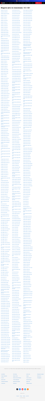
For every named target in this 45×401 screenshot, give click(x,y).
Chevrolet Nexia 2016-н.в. (15, 46)
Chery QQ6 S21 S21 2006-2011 (5, 220)
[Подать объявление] (38, 3)
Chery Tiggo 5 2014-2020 (4, 235)
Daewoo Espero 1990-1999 (16, 344)
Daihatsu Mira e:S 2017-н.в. (27, 133)
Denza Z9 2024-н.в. (26, 204)
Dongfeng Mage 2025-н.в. (26, 328)
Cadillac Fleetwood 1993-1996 (5, 59)
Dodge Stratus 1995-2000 (26, 281)
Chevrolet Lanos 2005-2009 (16, 27)
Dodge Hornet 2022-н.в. (26, 252)
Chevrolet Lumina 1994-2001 (16, 30)
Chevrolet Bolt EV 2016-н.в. (4, 308)
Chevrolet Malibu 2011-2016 (16, 37)
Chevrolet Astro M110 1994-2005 (5, 287)
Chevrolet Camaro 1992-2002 (5, 311)
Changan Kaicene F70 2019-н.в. (5, 140)
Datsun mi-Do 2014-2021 (26, 192)
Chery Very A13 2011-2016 (4, 275)
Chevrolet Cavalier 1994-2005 (5, 325)
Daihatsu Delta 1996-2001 (26, 92)
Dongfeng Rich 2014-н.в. (26, 333)
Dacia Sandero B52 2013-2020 (16, 324)
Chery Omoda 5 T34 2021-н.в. (5, 214)
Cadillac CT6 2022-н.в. (4, 22)
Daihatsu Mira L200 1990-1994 (27, 118)
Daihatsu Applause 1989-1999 (27, 42)
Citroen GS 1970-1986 (15, 280)
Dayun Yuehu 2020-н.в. (26, 196)
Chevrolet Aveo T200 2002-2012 (5, 294)
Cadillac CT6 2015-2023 (4, 20)
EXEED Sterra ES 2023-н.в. (27, 355)
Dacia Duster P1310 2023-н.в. (16, 317)
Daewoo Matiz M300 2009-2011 (27, 15)
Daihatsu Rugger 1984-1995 (27, 161)
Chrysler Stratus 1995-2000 (16, 191)
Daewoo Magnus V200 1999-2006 (28, 10)
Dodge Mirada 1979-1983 (26, 260)
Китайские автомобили (4, 381)
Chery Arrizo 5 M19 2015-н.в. (5, 185)
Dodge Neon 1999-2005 (26, 264)
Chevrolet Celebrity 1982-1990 (5, 327)
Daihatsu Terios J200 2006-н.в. (27, 182)
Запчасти (2, 377)
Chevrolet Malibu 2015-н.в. (15, 39)
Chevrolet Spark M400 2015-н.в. (16, 76)
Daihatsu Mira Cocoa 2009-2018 (27, 113)
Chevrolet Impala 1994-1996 (16, 20)
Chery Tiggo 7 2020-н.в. (4, 239)
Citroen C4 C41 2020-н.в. (15, 246)
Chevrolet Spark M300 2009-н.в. (16, 74)
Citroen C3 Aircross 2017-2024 (16, 237)
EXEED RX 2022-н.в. (26, 353)
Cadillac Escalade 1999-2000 (5, 45)
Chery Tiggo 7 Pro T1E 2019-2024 (5, 249)
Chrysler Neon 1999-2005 (15, 170)
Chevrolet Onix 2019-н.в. (15, 51)
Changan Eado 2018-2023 (4, 130)
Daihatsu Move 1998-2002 (26, 136)
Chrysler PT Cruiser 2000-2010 (16, 177)
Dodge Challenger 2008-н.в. (27, 226)
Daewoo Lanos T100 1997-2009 (16, 356)
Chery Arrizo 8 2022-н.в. (4, 194)
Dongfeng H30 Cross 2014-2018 (27, 323)
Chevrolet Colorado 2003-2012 (5, 332)
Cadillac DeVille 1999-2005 (4, 34)
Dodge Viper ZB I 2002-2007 (27, 286)
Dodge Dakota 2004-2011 (26, 236)
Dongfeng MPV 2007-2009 (27, 326)
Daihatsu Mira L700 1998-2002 (27, 125)
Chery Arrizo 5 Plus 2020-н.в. (5, 187)
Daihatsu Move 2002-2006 (26, 138)
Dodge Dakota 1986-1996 (26, 233)
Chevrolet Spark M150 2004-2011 (16, 71)
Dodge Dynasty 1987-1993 (27, 245)
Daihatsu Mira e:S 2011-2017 (27, 131)
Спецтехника (3, 383)
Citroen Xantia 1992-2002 (15, 302)
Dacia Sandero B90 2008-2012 (16, 326)
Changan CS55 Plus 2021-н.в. (5, 95)
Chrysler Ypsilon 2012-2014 (16, 213)
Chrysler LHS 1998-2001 (15, 165)
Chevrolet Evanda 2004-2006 (16, 13)
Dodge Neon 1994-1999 (26, 262)
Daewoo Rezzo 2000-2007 (27, 25)
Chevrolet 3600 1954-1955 (4, 282)
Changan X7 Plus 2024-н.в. (4, 174)
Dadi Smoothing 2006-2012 (16, 339)
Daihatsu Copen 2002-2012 (27, 82)
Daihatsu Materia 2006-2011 (27, 108)
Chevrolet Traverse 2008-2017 (16, 122)
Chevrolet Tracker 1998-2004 (16, 108)
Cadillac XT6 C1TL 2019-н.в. (5, 78)
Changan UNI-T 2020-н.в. (4, 167)
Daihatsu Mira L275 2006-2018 (27, 122)
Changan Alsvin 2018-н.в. (4, 81)
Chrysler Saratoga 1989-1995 (16, 182)
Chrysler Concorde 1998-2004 (16, 146)
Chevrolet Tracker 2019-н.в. (16, 111)
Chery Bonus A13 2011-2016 (5, 199)
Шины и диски (3, 379)
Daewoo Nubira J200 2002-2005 (27, 20)
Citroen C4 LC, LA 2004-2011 (16, 249)
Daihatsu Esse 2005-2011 (26, 94)
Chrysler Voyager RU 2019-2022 (16, 211)
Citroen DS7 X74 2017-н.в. (15, 277)
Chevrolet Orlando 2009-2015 (16, 54)
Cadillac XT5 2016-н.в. (4, 76)
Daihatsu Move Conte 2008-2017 (27, 149)
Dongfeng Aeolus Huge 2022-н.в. (27, 300)
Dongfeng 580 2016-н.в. (26, 288)
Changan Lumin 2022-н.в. (4, 146)
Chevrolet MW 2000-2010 (15, 34)
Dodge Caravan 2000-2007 (27, 224)
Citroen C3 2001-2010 (15, 232)
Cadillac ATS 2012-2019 (4, 10)
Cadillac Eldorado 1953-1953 (5, 40)
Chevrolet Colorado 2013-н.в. (5, 334)
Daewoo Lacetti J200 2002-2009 (16, 353)
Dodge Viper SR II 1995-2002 (27, 284)
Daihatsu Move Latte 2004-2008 (27, 151)
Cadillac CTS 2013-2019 (4, 27)
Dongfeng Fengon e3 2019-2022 (27, 321)
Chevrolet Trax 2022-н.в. (15, 125)
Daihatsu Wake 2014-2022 (26, 189)
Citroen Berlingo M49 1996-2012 (16, 220)
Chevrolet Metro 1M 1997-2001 (16, 42)
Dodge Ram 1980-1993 (26, 269)
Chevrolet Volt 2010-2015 (15, 132)
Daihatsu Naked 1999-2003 (27, 153)
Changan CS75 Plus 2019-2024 (5, 100)
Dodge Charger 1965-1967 (27, 228)
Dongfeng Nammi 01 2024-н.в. (27, 330)
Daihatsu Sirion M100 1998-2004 (27, 163)
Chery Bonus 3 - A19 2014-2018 (5, 197)
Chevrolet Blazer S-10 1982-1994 (5, 303)
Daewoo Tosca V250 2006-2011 (27, 32)
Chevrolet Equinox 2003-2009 (5, 358)
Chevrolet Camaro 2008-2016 (5, 313)
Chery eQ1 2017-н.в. (4, 277)
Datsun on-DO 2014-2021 (26, 194)
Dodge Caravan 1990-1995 (27, 221)
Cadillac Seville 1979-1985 (4, 69)
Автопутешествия (28, 379)
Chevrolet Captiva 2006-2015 (5, 320)
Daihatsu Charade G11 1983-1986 (28, 73)
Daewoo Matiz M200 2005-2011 (27, 13)
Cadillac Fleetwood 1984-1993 (5, 57)
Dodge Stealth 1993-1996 (26, 279)
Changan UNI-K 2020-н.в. (4, 164)
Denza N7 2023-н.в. (26, 199)
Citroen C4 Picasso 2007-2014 (16, 251)
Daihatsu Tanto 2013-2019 (26, 175)
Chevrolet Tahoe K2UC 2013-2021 (16, 104)
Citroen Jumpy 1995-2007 (15, 290)
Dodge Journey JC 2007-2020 (27, 257)
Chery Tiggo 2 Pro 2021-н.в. (5, 225)
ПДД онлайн (28, 381)
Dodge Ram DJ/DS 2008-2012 (27, 272)
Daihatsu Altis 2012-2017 (26, 39)
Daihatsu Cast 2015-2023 (26, 69)
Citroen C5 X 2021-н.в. (15, 260)
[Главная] (3, 3)
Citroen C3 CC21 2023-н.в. (16, 239)
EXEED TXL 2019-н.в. (26, 360)
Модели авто (22, 393)
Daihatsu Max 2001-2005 (26, 110)
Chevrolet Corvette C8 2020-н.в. (5, 346)
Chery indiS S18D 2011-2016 (5, 280)
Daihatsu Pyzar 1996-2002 (27, 156)
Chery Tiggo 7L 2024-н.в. (4, 253)
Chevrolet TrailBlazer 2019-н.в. (16, 113)
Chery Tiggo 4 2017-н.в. (4, 232)
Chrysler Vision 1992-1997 (15, 201)
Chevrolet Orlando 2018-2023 (16, 56)
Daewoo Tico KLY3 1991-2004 (27, 30)
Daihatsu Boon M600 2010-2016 (27, 65)
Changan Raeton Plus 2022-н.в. (5, 162)
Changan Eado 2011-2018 (4, 128)
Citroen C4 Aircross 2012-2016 (16, 242)
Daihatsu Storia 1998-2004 (27, 168)
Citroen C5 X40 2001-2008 (15, 262)
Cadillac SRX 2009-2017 (4, 66)
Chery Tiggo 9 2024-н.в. (4, 270)
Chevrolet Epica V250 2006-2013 (5, 356)
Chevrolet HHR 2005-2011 (15, 18)
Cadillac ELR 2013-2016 (4, 38)
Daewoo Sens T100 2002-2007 (27, 27)
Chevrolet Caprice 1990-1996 (5, 318)
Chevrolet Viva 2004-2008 (15, 130)
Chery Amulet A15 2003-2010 (5, 182)
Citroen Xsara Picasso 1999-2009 (16, 305)
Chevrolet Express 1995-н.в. (16, 15)
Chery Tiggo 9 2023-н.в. (4, 268)
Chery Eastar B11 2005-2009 (5, 205)
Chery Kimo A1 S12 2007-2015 (5, 210)
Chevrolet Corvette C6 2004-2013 (5, 342)
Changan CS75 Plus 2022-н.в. (5, 102)
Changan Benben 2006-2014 (5, 83)
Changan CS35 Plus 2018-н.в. (5, 90)
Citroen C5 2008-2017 (15, 257)
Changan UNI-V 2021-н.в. (4, 169)
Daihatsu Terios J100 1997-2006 (27, 180)
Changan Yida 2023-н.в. (4, 176)
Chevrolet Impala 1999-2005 (16, 22)
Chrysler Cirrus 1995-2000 (15, 142)
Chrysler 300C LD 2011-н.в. (16, 137)
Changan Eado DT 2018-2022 (5, 133)
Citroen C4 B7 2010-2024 (15, 244)
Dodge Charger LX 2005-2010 (27, 231)
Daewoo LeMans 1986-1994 (16, 358)
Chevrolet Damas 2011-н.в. (4, 353)
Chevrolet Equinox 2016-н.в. (5, 361)
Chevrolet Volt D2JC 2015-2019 (16, 134)
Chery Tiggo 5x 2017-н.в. (4, 237)
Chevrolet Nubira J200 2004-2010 (16, 49)
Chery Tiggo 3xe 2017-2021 (4, 230)
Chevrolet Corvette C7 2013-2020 (5, 344)
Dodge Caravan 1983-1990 (27, 219)
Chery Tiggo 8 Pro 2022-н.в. (5, 258)
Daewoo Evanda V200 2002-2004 (16, 346)
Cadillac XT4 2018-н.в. (4, 74)
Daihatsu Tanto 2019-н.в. (26, 177)
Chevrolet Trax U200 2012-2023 (16, 127)
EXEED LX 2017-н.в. (26, 351)
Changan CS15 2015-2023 (4, 86)
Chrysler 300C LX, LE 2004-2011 (16, 139)
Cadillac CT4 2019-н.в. (4, 15)
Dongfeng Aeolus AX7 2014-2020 (27, 291)
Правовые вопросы (29, 383)
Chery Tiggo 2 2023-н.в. (4, 223)
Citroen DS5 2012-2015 (15, 275)
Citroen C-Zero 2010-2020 (15, 225)
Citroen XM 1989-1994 (15, 300)
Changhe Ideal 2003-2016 (4, 180)
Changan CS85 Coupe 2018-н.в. (5, 105)
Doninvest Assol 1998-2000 (27, 343)
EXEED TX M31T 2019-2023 (27, 358)
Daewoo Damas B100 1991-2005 (16, 341)
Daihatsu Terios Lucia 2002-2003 (27, 185)
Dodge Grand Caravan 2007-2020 (28, 250)
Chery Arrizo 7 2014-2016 (4, 192)
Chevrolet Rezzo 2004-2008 (16, 58)
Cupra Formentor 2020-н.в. (16, 309)
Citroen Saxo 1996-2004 (15, 297)
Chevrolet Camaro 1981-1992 (5, 310)
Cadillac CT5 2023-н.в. (4, 18)
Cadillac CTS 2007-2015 (4, 25)
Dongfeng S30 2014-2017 (26, 339)
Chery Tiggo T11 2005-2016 (5, 272)
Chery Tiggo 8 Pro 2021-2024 (5, 256)
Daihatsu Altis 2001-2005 (26, 37)
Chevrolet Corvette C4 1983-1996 (5, 339)
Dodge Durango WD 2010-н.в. (27, 243)
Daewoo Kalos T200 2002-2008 (16, 351)
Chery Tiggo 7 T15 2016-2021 (5, 251)
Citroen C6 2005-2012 (15, 264)
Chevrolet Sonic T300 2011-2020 (16, 69)
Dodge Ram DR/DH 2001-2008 (27, 274)
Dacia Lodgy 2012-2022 (15, 319)
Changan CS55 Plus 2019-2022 (5, 93)
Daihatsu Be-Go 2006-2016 (27, 59)
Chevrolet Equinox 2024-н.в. (16, 10)
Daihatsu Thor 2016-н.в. (26, 187)
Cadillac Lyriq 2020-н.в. (4, 62)
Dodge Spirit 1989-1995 (26, 276)
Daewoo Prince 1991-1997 (27, 22)
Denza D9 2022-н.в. (26, 197)
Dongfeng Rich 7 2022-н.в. (27, 335)
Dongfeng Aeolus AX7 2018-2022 (27, 293)
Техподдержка (39, 377)
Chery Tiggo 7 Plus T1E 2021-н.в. (5, 242)
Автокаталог (15, 383)
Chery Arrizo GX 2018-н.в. (4, 196)
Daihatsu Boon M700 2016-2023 (27, 67)
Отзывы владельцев (16, 379)
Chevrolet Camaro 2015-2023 (5, 315)
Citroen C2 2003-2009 (15, 230)
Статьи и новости (28, 377)
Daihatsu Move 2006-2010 (26, 140)
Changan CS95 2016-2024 (4, 107)
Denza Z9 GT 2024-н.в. (26, 206)
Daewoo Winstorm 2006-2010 (27, 34)
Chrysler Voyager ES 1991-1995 (16, 204)
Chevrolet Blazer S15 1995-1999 (5, 306)
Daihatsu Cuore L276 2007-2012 (27, 87)
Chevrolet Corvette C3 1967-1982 (5, 337)
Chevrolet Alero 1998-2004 (4, 284)
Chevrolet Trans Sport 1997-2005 (16, 120)
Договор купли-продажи (16, 381)
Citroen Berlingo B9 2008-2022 (16, 218)
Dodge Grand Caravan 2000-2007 (28, 248)
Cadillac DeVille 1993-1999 (4, 32)
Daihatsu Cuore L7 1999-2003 (27, 89)
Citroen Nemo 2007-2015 (15, 295)
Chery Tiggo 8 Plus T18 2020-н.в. (5, 254)
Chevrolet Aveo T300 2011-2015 (5, 296)
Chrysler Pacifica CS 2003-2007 (16, 179)
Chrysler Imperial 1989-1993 (16, 160)
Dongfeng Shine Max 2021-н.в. (27, 341)
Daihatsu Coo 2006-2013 (26, 80)
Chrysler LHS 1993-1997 (15, 163)
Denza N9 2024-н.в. (26, 201)
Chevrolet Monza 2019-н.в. (15, 44)
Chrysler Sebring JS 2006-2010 (16, 187)
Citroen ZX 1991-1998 (15, 307)
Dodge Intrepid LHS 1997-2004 (27, 255)
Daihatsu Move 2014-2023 (26, 143)
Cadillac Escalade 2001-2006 (5, 47)
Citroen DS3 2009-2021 (15, 267)
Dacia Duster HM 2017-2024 (16, 314)
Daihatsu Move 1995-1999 (26, 135)
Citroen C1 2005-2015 (15, 227)
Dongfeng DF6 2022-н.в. (26, 310)
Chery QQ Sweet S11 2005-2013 (5, 218)
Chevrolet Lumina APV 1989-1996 (16, 32)
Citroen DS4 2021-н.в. (15, 273)
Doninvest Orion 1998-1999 (27, 346)
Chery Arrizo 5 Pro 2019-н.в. (5, 189)
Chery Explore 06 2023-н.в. (4, 207)
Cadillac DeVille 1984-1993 (4, 30)
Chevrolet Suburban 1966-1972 (16, 78)
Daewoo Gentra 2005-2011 (16, 348)
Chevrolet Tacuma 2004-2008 (16, 92)
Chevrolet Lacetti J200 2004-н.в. (16, 25)
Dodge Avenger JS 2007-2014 (27, 216)
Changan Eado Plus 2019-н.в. (5, 135)
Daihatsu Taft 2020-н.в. (26, 170)
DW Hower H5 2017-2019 (15, 312)
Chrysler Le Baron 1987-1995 (16, 167)
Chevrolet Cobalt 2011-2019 (5, 330)
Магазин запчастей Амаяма (17, 377)
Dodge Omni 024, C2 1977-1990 (27, 267)
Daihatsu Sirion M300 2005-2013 (27, 165)
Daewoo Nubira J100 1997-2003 (27, 18)
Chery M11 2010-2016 (4, 212)
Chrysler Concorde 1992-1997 (16, 144)
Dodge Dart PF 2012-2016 (26, 238)
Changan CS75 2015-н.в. (4, 98)
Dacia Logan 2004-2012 (15, 321)
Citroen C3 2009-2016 (15, 234)
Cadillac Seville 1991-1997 (4, 71)
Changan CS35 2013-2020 (4, 88)
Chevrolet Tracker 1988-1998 (16, 106)
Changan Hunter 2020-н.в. (4, 137)
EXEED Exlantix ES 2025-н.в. (27, 348)
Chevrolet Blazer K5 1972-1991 (5, 301)
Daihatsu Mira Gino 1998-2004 (27, 115)
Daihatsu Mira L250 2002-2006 (27, 120)
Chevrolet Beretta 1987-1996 (5, 298)
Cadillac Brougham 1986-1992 (5, 13)
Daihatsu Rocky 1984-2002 (27, 158)
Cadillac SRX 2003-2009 (4, 64)
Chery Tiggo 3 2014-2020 (4, 227)
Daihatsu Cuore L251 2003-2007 (27, 85)
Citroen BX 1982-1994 (15, 215)
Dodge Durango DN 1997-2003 (27, 240)
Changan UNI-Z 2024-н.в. (4, 171)
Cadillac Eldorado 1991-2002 (5, 43)
